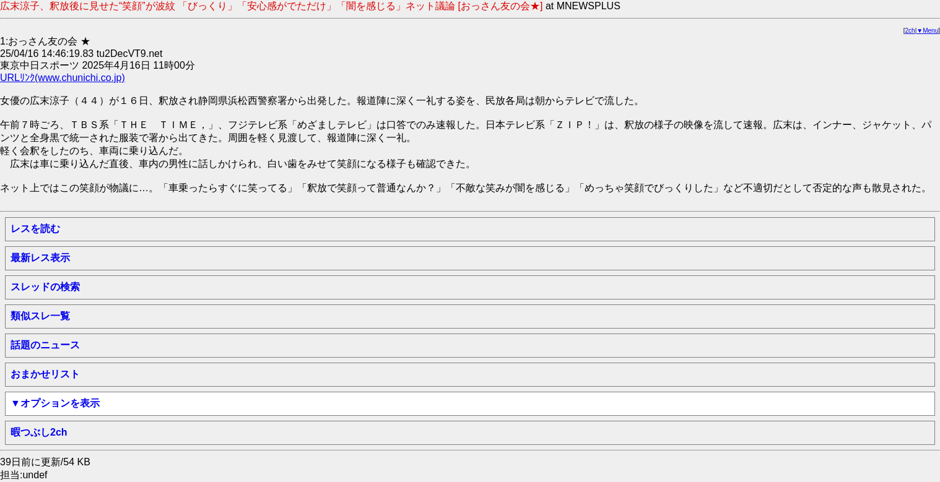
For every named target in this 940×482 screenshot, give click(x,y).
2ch (910, 30)
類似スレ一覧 (40, 316)
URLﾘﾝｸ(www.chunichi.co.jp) (62, 77)
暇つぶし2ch (39, 432)
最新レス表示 (40, 257)
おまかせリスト (45, 374)
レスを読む (35, 228)
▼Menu (927, 30)
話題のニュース (45, 345)
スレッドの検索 (45, 287)
